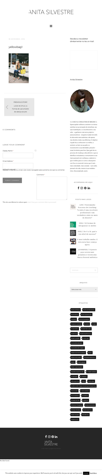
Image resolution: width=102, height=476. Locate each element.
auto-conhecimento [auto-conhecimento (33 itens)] (89, 309)
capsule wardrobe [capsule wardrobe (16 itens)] (76, 324)
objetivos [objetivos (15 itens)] (85, 400)
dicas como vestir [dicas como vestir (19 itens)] (76, 357)
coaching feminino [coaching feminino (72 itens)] (86, 333)
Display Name (8, 151)
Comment (41, 175)
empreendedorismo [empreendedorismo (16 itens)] (90, 357)
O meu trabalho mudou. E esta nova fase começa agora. (87, 242)
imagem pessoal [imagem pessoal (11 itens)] (91, 371)
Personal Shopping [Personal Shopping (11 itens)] (77, 405)
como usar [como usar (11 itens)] (86, 338)
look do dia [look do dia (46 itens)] (74, 390)
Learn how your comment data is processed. (42, 202)
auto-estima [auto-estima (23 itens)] (75, 314)
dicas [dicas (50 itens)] (90, 352)
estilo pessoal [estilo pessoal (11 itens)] (81, 362)
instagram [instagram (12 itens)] (84, 376)
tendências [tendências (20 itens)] (86, 414)
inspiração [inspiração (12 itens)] (74, 376)
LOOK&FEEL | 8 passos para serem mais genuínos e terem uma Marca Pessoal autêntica (87, 253)
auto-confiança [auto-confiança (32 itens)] (76, 309)
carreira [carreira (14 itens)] (87, 324)
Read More (93, 473)
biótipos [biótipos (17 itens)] (74, 319)
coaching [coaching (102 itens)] (74, 333)
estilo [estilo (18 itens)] (73, 362)
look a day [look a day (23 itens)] (91, 381)
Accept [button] (86, 473)
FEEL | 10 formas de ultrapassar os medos (87, 224)
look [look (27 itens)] (84, 381)
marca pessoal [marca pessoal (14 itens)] (85, 390)
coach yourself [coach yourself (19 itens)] (75, 338)
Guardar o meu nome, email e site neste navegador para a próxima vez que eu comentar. (34, 170)
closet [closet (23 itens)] (94, 324)
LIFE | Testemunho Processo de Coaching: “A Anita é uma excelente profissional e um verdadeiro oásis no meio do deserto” (87, 211)
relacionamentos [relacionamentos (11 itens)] (90, 405)
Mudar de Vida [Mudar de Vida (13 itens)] (75, 400)
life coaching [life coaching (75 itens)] (75, 381)
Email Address (8, 161)
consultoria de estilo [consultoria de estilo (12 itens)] (77, 343)
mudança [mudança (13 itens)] (85, 395)
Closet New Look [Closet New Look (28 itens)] (86, 328)
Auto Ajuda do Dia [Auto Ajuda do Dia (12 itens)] (86, 314)
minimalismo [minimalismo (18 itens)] (75, 395)
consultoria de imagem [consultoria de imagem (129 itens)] (78, 348)
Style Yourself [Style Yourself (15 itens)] (75, 414)
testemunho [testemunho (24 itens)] (75, 419)
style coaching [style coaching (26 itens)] (88, 410)
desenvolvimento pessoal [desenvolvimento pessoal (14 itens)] (78, 352)
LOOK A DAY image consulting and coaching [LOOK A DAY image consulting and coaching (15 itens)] (84, 386)
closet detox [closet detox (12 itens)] (75, 328)
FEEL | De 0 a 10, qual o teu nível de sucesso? (87, 233)
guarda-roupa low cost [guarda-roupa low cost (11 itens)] (77, 371)
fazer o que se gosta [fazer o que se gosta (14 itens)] (77, 367)
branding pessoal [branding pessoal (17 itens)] (84, 319)
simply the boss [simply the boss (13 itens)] (76, 410)
